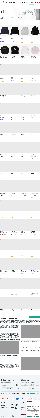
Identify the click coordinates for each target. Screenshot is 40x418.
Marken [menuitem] (7, 2)
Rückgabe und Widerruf (23, 405)
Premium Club (22, 379)
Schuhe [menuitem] (14, 2)
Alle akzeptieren (33, 416)
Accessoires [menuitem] (21, 2)
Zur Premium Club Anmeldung (30, 388)
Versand (21, 404)
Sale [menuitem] (27, 2)
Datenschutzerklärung (13, 416)
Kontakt (21, 409)
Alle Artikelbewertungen (23, 407)
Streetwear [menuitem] (17, 2)
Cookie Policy (12, 417)
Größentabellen (22, 406)
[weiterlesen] (1, 18)
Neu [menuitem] (24, 2)
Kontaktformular (2, 408)
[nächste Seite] (38, 23)
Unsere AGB (12, 415)
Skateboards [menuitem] (10, 2)
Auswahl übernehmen (33, 411)
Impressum (12, 414)
